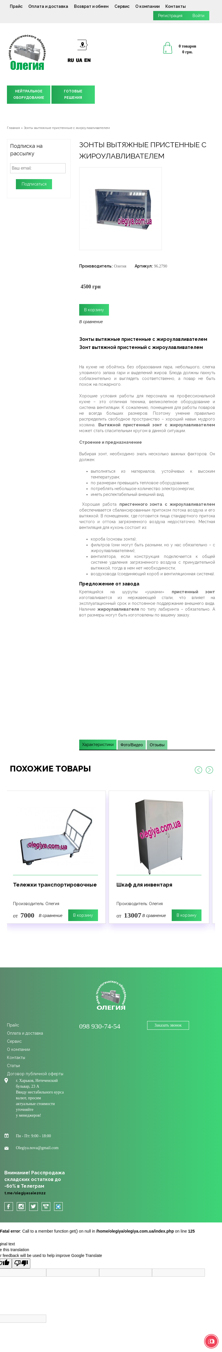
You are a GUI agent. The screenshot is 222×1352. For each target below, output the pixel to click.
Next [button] (209, 770)
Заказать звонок (168, 1025)
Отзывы (157, 745)
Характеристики (98, 744)
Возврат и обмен (91, 6)
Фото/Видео (132, 745)
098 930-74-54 (99, 1026)
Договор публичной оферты (35, 1073)
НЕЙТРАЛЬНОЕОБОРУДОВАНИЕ (28, 94)
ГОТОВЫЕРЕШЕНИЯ (73, 94)
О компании (147, 6)
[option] (55, 857)
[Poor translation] (21, 1263)
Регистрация (170, 15)
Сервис (122, 6)
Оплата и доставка (48, 6)
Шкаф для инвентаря (144, 885)
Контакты (175, 6)
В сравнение (91, 321)
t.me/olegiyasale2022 (25, 1193)
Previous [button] (198, 770)
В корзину (83, 915)
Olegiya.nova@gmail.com (37, 1148)
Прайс (16, 6)
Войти (198, 15)
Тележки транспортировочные (55, 885)
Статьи (13, 1065)
